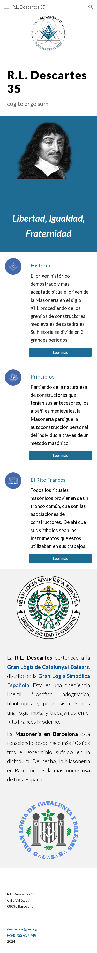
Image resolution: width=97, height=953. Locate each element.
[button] (6, 7)
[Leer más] (60, 352)
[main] (48, 88)
